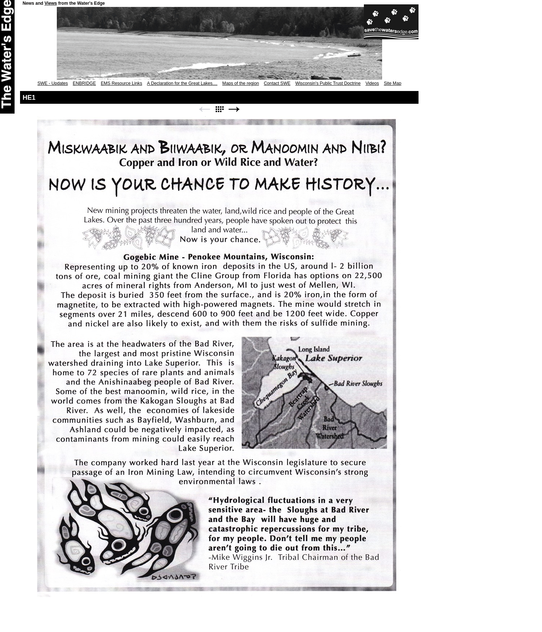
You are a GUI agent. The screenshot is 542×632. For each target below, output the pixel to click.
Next (234, 109)
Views (50, 3)
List (219, 109)
